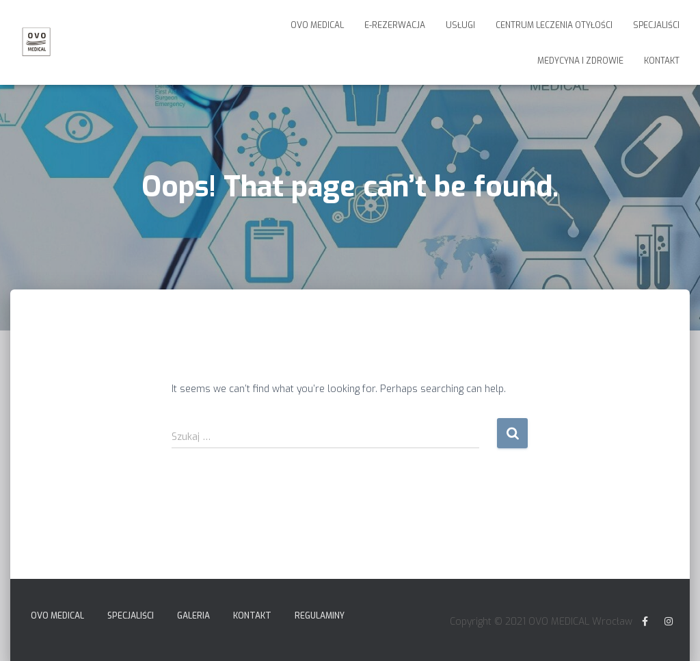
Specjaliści (656, 25)
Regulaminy (320, 615)
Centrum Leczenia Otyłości (554, 25)
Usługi (460, 25)
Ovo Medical (317, 25)
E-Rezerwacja (394, 25)
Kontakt (661, 60)
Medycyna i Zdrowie (580, 60)
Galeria (193, 615)
